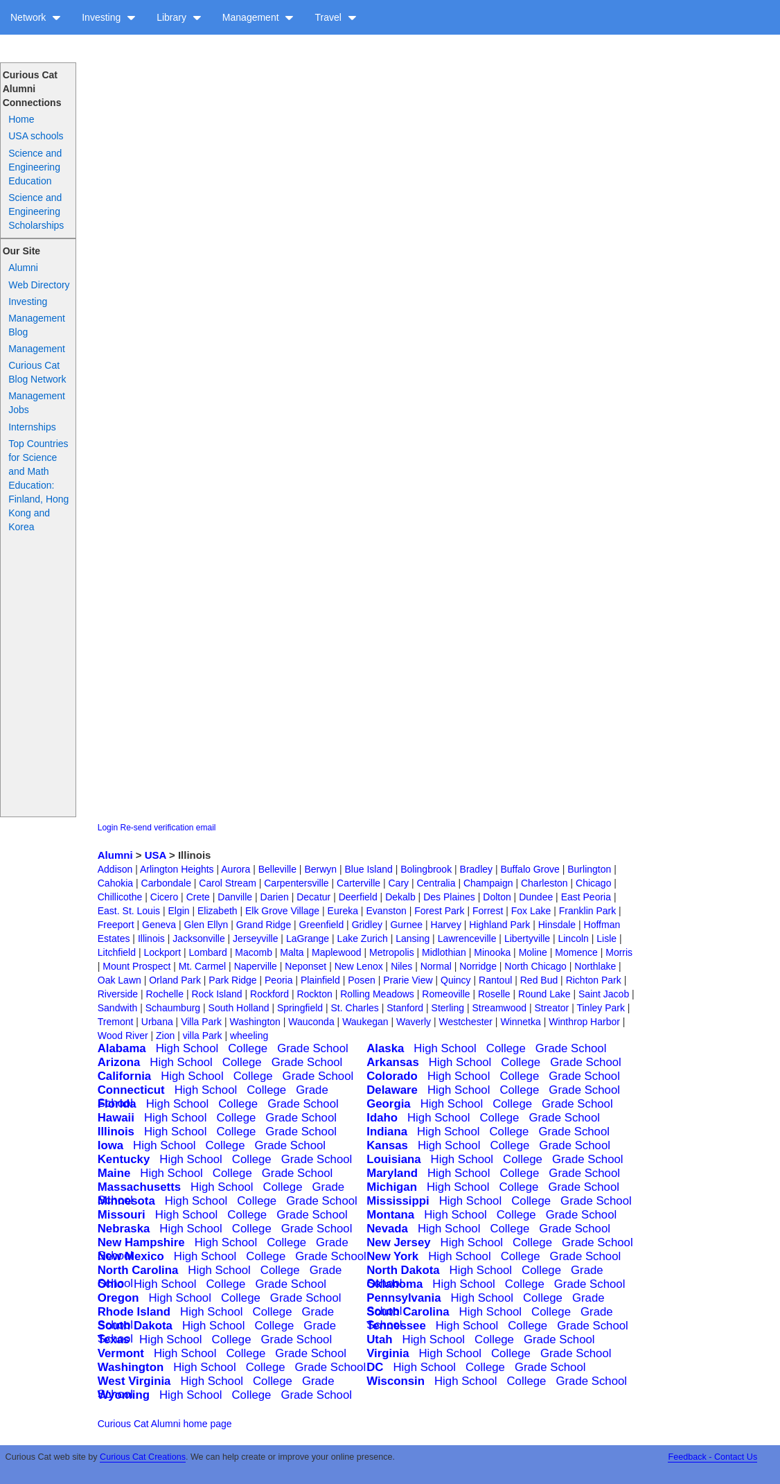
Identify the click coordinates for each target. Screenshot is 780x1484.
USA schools (35, 135)
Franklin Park (587, 910)
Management (258, 17)
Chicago (593, 883)
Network (35, 17)
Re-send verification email (167, 827)
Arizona (119, 1062)
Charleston (544, 883)
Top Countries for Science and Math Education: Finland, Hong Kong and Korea (38, 485)
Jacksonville (198, 938)
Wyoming (124, 1395)
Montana (390, 1214)
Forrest (487, 910)
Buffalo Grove (529, 869)
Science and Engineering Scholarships (36, 211)
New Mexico (131, 1256)
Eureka (343, 910)
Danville (235, 896)
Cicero (164, 896)
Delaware (392, 1090)
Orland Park (175, 980)
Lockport (162, 952)
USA (155, 855)
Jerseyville (255, 938)
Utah (379, 1339)
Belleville (277, 869)
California (124, 1076)
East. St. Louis (129, 910)
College (247, 1048)
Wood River (123, 1035)
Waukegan (365, 1021)
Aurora (235, 869)
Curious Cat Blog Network (37, 372)
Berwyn (320, 869)
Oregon (118, 1297)
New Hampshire (141, 1242)
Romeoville (446, 993)
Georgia (388, 1103)
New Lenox (359, 966)
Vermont (121, 1353)
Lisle (606, 938)
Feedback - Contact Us (712, 1457)
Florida (117, 1103)
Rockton (314, 993)
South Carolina (407, 1311)
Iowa (110, 1145)
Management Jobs (36, 402)
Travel (335, 17)
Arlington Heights (177, 869)
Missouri (121, 1214)
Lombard (208, 952)
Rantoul (495, 980)
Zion (165, 1035)
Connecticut (131, 1090)
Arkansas (392, 1062)
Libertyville (527, 938)
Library (179, 17)
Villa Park (201, 1021)
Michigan (391, 1187)
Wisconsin (395, 1381)
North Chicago (535, 966)
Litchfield (117, 952)
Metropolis (391, 952)
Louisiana (393, 1159)
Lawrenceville (467, 938)
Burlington (589, 869)
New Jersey (398, 1242)
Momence (576, 952)
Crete (198, 896)
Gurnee (406, 924)
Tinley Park (600, 1007)
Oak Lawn (119, 980)
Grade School (312, 1048)
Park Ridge (232, 980)
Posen (361, 980)
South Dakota (135, 1325)
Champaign (488, 883)
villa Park (202, 1035)
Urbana (157, 1021)
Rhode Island (134, 1311)
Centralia (435, 883)
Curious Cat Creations (143, 1457)
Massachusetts (139, 1187)
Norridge (478, 966)
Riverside (118, 993)
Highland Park (499, 924)
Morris (618, 952)
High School (187, 1048)
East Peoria (586, 896)
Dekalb (400, 896)
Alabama (122, 1048)
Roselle (494, 993)
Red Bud (539, 980)
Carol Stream (227, 883)
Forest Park (439, 910)
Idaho (382, 1117)
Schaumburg (172, 1007)
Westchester (465, 1021)
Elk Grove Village (282, 910)
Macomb (253, 952)
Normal (436, 966)
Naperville (255, 966)
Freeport (116, 924)
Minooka (492, 952)
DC (374, 1367)
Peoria (278, 980)
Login (108, 827)
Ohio (111, 1284)
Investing (109, 17)
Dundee (536, 896)
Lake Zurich (362, 938)
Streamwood (499, 1007)
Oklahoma (394, 1284)
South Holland (239, 1007)
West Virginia (134, 1381)
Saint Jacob (603, 993)
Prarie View (407, 980)
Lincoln (573, 938)
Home (21, 119)
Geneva (159, 924)
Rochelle (165, 993)
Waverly (413, 1021)
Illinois (151, 938)
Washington (254, 1021)
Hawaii (116, 1117)
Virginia (387, 1353)
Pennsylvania (403, 1297)
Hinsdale (557, 924)
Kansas (387, 1145)
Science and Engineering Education (35, 167)
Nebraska (124, 1228)
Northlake (595, 966)
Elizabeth (217, 910)
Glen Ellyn (206, 924)
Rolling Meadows (377, 993)
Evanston (386, 910)
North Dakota (402, 1270)
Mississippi (397, 1200)
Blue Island (369, 869)
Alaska (385, 1048)
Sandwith (118, 1007)
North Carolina (138, 1270)
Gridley (367, 924)
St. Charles (355, 1007)
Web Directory (38, 284)
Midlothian (444, 952)
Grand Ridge (263, 924)
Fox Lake (531, 910)
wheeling (249, 1035)
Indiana (386, 1131)
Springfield (300, 1007)
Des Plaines (449, 896)
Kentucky (124, 1159)
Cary (398, 883)
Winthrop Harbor (584, 1021)
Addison (115, 869)
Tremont (116, 1021)
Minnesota (126, 1200)
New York (392, 1256)
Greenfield (321, 924)
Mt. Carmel (202, 966)
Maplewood (337, 952)
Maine (114, 1173)
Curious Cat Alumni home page (165, 1423)
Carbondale (166, 883)
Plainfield (320, 980)
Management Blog (36, 325)
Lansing (412, 938)
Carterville (358, 883)
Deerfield (358, 896)
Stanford (405, 1007)
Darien (274, 896)
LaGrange (307, 938)
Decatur (313, 896)
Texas (114, 1339)
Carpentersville (296, 883)
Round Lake (544, 993)
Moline (533, 952)
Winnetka (520, 1021)
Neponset (305, 966)
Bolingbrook (426, 869)
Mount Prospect (136, 966)
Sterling (448, 1007)
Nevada (387, 1228)
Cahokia (115, 883)
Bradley (476, 869)
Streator (551, 1007)
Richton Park (593, 980)
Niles (401, 966)
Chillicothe (120, 896)
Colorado (392, 1076)
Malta (291, 952)
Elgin (178, 910)
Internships (31, 427)
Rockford (269, 993)
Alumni (23, 267)
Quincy (456, 980)
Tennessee (396, 1325)
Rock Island (216, 993)
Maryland (392, 1173)
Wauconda (311, 1021)
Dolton (497, 896)
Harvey (446, 924)
